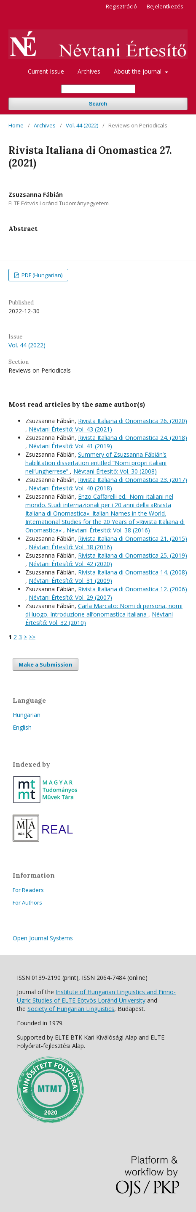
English (22, 727)
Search (98, 104)
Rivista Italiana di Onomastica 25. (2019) (132, 555)
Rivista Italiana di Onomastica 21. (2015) (132, 538)
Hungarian (26, 715)
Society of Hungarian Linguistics (70, 1009)
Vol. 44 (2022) (82, 125)
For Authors (27, 902)
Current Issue (46, 71)
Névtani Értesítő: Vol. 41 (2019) (70, 446)
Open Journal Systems (43, 938)
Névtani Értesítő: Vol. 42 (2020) (70, 564)
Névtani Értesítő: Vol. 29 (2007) (70, 597)
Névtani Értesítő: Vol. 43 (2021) (70, 429)
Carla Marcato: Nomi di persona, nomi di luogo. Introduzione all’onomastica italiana (104, 610)
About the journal (138, 71)
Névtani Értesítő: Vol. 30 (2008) (115, 471)
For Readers (28, 890)
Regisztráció (121, 6)
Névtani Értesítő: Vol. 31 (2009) (70, 581)
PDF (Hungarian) (41, 275)
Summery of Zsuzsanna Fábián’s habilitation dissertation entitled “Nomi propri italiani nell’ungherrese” (95, 462)
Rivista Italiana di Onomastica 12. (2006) (132, 589)
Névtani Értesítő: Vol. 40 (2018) (70, 488)
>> (32, 637)
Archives (89, 71)
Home (16, 125)
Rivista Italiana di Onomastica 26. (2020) (132, 421)
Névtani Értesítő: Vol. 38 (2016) (108, 530)
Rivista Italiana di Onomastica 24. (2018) (132, 438)
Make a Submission (45, 664)
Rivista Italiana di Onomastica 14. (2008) (132, 572)
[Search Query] (98, 89)
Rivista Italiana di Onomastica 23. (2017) (132, 480)
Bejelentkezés (165, 6)
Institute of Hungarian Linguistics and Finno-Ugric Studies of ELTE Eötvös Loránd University (96, 996)
